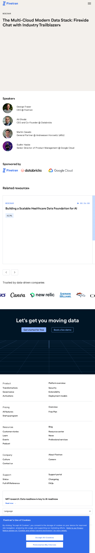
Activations (8, 396)
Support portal (55, 474)
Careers (52, 459)
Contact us (8, 463)
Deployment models (58, 396)
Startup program (10, 415)
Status (6, 479)
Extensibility (54, 392)
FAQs (51, 483)
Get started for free (34, 329)
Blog (51, 427)
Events (6, 439)
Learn (5, 435)
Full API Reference (11, 483)
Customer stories (11, 431)
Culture (6, 459)
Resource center (56, 431)
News (51, 435)
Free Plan (53, 411)
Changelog (54, 479)
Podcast (6, 443)
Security (52, 388)
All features (8, 411)
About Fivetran (55, 454)
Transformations (10, 388)
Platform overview (57, 383)
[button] (89, 3)
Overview (53, 407)
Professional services (58, 439)
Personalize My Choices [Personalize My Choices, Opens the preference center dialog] (44, 545)
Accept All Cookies (44, 537)
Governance (8, 392)
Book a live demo (62, 329)
